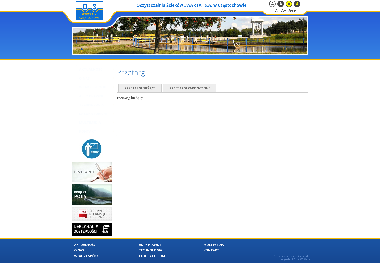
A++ (292, 10)
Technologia (86, 104)
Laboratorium (88, 113)
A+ (283, 10)
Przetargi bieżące (140, 88)
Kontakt (82, 131)
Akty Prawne (86, 96)
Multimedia (85, 122)
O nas (79, 78)
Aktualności (86, 69)
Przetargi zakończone (189, 88)
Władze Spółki (88, 87)
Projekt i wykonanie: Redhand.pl (292, 256)
